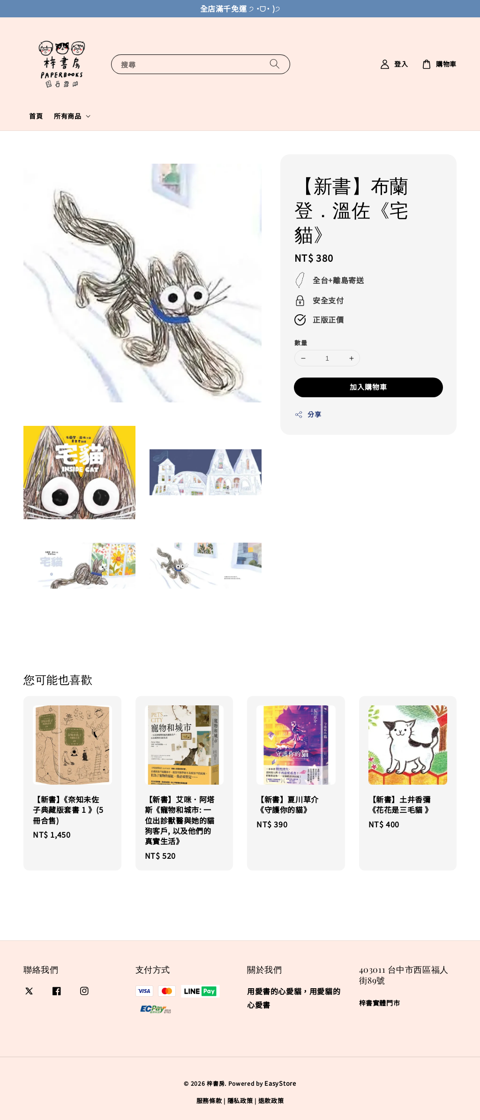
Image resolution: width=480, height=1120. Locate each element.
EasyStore (280, 1083)
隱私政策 (240, 1100)
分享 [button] (307, 414)
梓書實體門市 (379, 1003)
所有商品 (67, 116)
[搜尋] (275, 64)
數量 (300, 342)
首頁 (36, 116)
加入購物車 (368, 387)
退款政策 (271, 1100)
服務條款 (209, 1100)
